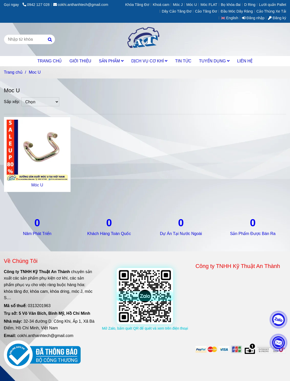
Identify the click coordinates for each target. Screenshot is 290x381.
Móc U (37, 185)
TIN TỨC (183, 61)
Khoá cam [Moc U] (161, 5)
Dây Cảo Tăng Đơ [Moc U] (176, 11)
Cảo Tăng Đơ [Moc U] (206, 11)
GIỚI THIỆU (80, 61)
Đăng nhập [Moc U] (253, 18)
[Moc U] (145, 39)
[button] (231, 17)
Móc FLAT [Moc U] (208, 5)
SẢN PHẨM (111, 61)
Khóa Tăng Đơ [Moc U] (137, 5)
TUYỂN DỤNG (214, 61)
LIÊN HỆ (245, 61)
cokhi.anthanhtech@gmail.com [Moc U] (80, 5)
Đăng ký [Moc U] (277, 18)
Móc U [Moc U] (191, 5)
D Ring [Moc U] (249, 5)
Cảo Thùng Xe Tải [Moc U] (271, 11)
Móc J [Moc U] (177, 5)
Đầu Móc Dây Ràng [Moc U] (237, 11)
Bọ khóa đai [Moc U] (231, 5)
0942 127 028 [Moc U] (36, 5)
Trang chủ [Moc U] (13, 72)
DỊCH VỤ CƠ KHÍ (149, 61)
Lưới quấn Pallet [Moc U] (272, 5)
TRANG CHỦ (49, 61)
